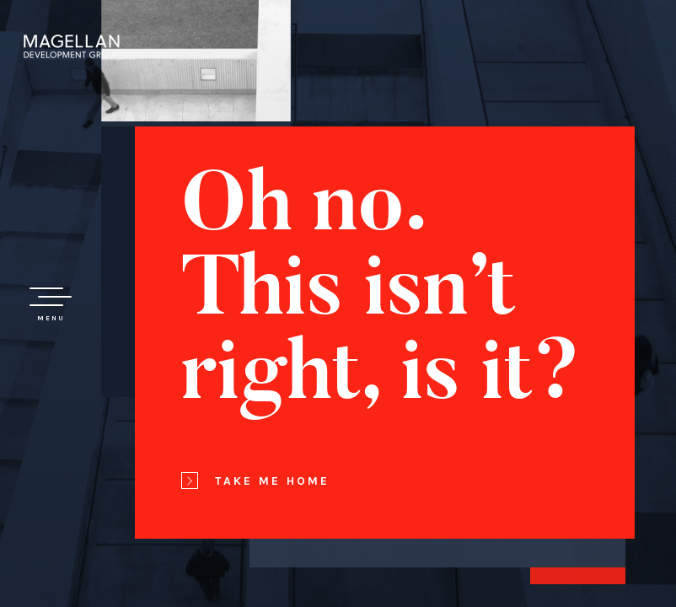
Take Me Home (255, 480)
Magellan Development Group (71, 46)
